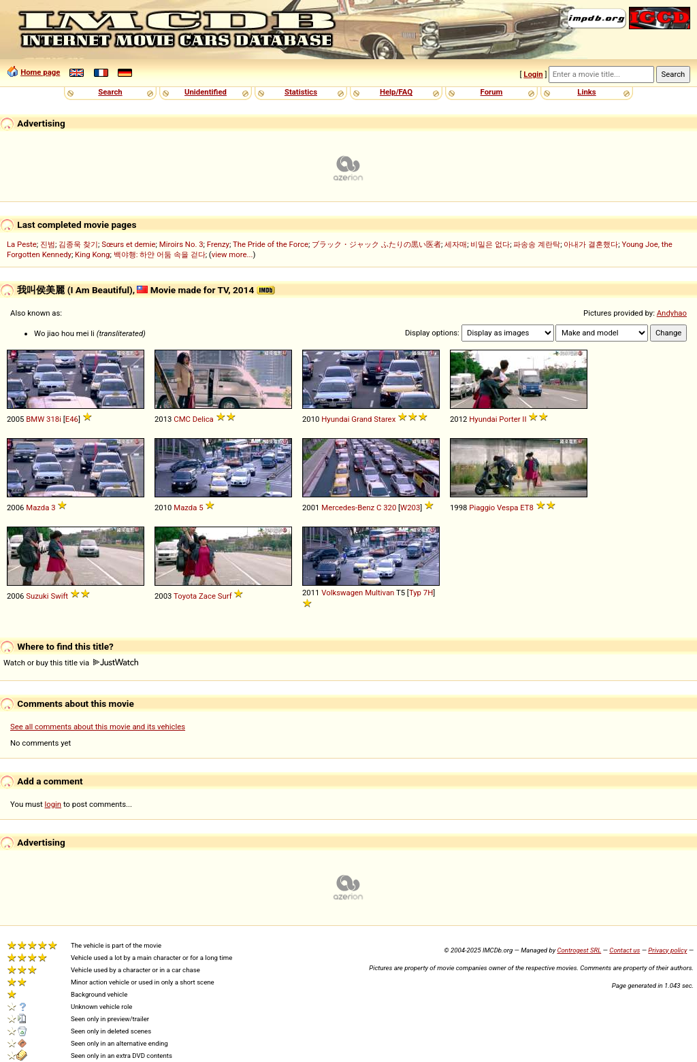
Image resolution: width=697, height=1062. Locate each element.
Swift (59, 596)
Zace (207, 596)
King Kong (92, 254)
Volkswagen (342, 592)
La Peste (22, 244)
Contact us (624, 950)
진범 (47, 244)
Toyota (185, 596)
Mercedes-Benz (347, 507)
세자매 (455, 244)
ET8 (527, 507)
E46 (71, 419)
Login (532, 74)
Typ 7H (421, 592)
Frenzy (218, 244)
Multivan (379, 592)
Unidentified (205, 92)
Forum (492, 92)
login (53, 804)
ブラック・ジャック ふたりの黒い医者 (376, 244)
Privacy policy (667, 950)
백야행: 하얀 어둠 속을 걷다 (160, 254)
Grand (361, 419)
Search (110, 92)
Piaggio (482, 507)
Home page (40, 72)
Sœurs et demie (128, 244)
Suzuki (37, 596)
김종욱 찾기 (78, 244)
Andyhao (672, 313)
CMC (182, 419)
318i (53, 419)
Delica (203, 419)
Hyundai (335, 419)
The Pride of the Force (270, 244)
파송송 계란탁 (536, 244)
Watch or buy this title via (70, 662)
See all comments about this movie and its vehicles (97, 726)
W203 (410, 507)
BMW (35, 419)
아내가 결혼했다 (591, 244)
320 (389, 507)
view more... (232, 254)
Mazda (37, 507)
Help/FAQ (396, 92)
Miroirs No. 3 (181, 244)
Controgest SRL (579, 950)
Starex (384, 419)
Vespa (507, 507)
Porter (509, 419)
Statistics (301, 92)
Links (586, 92)
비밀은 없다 (490, 244)
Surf (225, 596)
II (524, 419)
